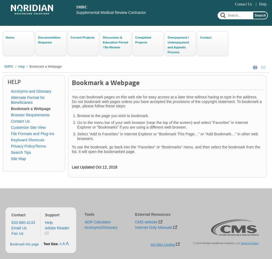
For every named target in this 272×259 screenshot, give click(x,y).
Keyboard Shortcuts (27, 140)
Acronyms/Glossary (101, 227)
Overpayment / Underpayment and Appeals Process (178, 44)
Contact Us (243, 4)
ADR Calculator (98, 222)
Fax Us (17, 233)
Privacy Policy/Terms (28, 146)
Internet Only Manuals (153, 227)
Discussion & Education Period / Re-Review (115, 42)
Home (10, 37)
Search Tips (21, 152)
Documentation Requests (49, 40)
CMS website (146, 222)
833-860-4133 (23, 222)
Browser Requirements (30, 115)
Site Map (18, 159)
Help (263, 4)
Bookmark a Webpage (45, 66)
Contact (205, 37)
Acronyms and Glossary (31, 91)
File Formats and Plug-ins (32, 134)
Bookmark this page (24, 244)
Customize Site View (28, 127)
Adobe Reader (57, 228)
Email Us (19, 228)
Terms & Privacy (250, 243)
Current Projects (82, 37)
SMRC (9, 66)
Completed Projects (143, 40)
